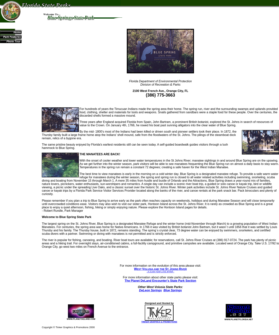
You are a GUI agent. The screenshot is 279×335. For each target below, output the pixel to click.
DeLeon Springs (150, 290)
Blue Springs (173, 290)
